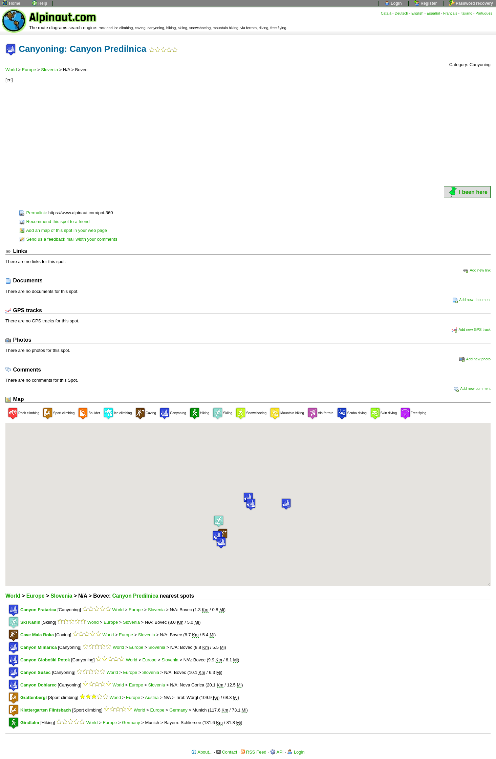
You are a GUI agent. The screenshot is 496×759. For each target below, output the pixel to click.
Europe (29, 69)
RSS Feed (253, 752)
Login (393, 3)
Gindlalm (29, 722)
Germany (178, 710)
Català (386, 13)
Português (484, 13)
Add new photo (475, 359)
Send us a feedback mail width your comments (68, 239)
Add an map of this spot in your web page (63, 230)
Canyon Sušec (35, 672)
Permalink (32, 212)
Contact (226, 752)
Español (433, 13)
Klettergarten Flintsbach (45, 710)
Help (39, 3)
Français (450, 13)
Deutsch (401, 13)
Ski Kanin (30, 622)
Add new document (471, 300)
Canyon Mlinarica (38, 647)
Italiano (466, 13)
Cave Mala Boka (37, 634)
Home (11, 3)
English (417, 13)
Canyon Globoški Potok (45, 659)
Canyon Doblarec (38, 684)
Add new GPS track (471, 329)
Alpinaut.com (62, 17)
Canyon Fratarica (38, 609)
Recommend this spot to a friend (54, 221)
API (277, 752)
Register (425, 3)
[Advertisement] (248, 134)
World (11, 69)
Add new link (477, 270)
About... (202, 752)
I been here (467, 192)
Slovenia (49, 69)
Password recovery (471, 3)
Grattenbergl (33, 697)
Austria (151, 697)
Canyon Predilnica (135, 596)
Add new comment (472, 388)
